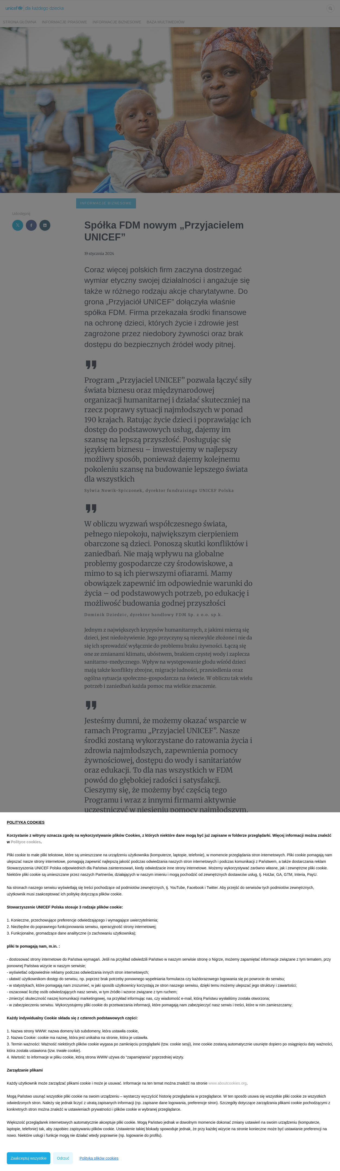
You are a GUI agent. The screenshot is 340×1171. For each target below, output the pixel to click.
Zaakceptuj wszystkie (29, 1158)
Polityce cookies (26, 842)
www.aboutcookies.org (228, 1083)
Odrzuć (63, 1158)
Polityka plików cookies (98, 1158)
